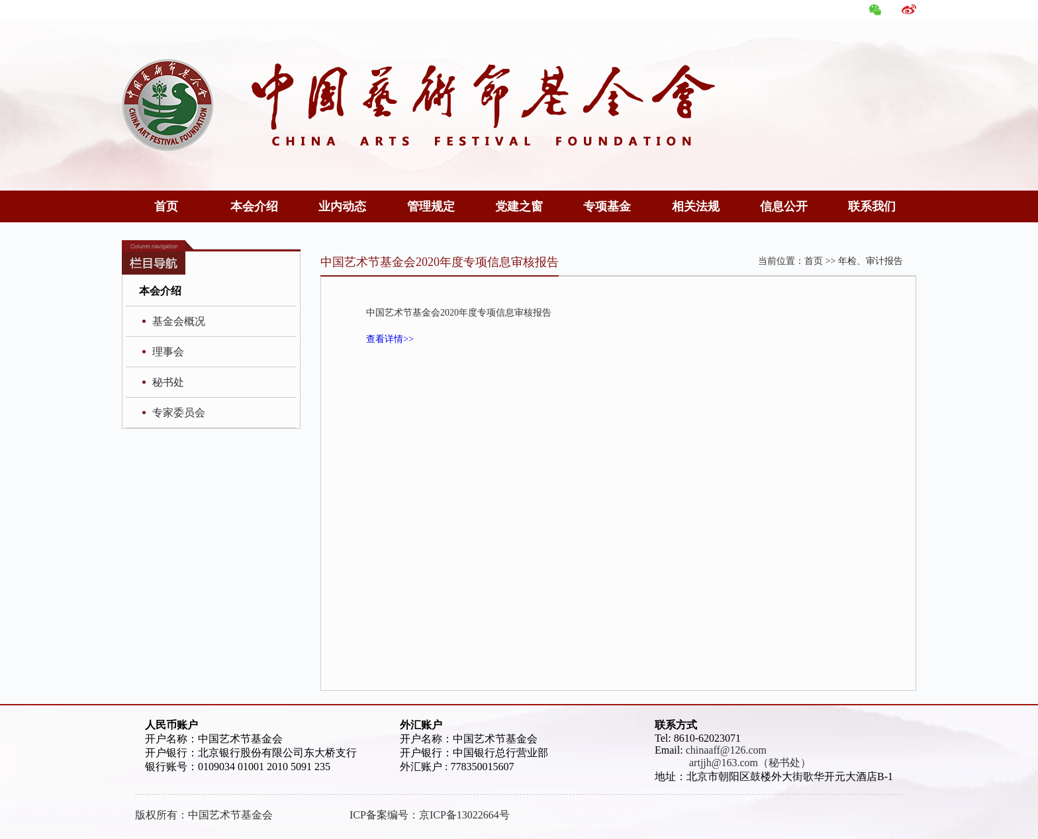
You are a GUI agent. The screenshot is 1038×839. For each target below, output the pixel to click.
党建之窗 (519, 206)
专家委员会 (178, 412)
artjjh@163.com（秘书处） (733, 762)
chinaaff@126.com (726, 750)
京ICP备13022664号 (464, 814)
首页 (166, 206)
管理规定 (431, 206)
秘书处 (168, 382)
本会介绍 (254, 206)
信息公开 (784, 206)
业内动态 (342, 206)
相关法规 (696, 206)
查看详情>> (390, 339)
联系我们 (872, 206)
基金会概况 (178, 321)
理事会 (168, 351)
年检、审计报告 (870, 261)
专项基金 (607, 206)
